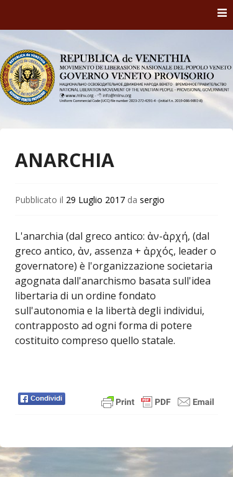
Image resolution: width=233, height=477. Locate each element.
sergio (152, 200)
